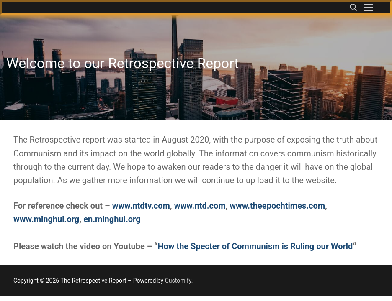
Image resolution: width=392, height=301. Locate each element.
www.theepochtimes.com (277, 206)
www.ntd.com (200, 206)
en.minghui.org (111, 219)
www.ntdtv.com (141, 206)
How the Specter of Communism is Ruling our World (255, 246)
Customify (178, 280)
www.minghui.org (46, 219)
